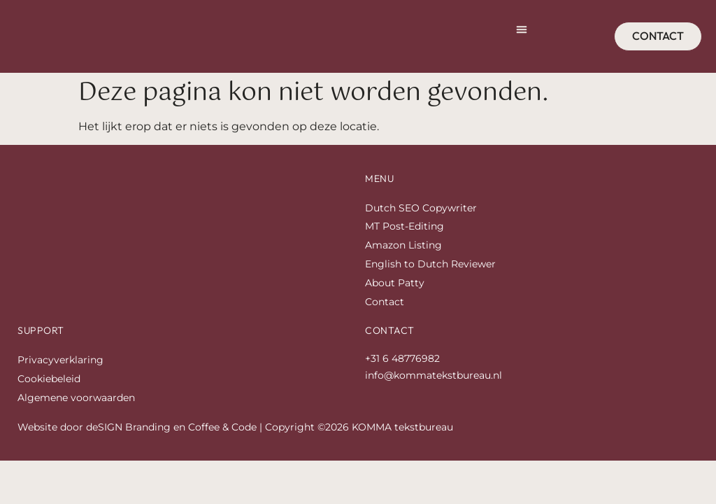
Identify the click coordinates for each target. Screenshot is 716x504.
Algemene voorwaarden (76, 413)
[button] (521, 37)
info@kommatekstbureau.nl (433, 391)
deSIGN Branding (128, 443)
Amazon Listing (403, 261)
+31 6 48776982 (402, 374)
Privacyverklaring (60, 376)
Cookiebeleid (48, 394)
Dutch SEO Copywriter (421, 224)
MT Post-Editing (404, 243)
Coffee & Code (222, 443)
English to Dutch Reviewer (430, 280)
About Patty (394, 299)
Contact (384, 318)
